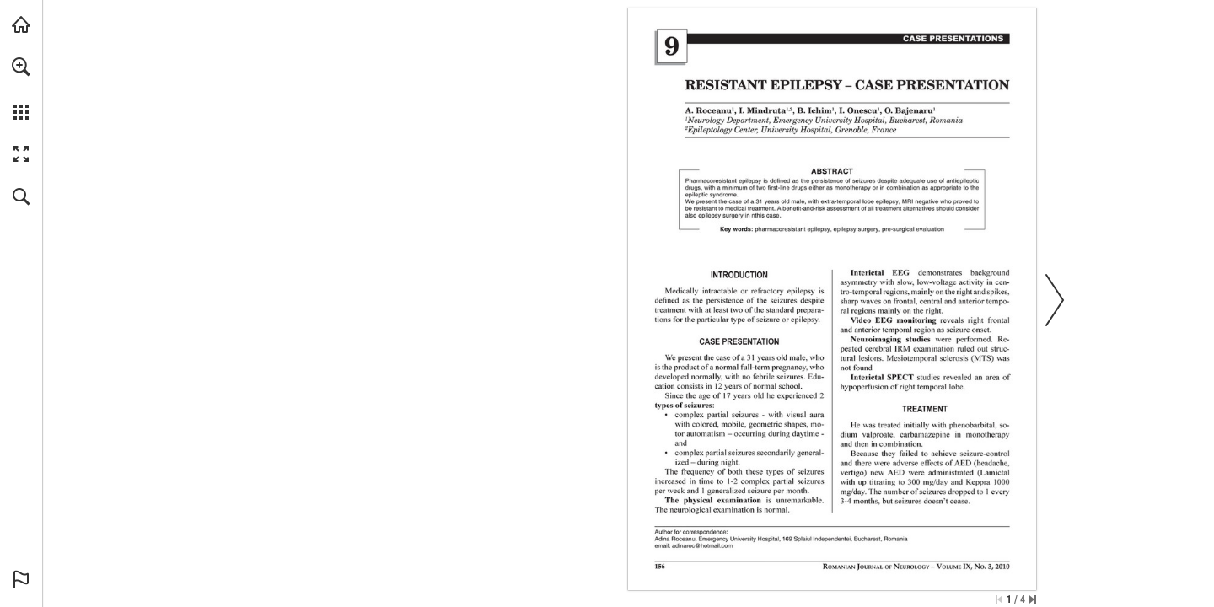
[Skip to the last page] (1032, 599)
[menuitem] (21, 88)
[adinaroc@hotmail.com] (702, 545)
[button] (21, 67)
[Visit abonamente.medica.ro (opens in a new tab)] (21, 24)
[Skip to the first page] (999, 599)
